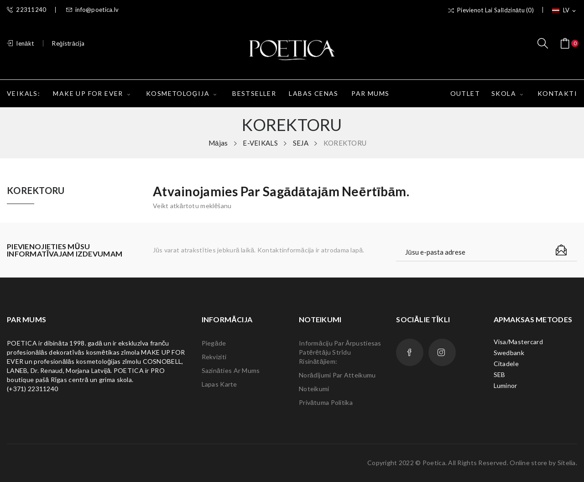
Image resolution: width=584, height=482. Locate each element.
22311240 (27, 9)
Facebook (409, 352)
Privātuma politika (326, 402)
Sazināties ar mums (231, 370)
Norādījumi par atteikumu (337, 375)
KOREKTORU (36, 191)
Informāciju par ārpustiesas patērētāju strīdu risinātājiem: (340, 352)
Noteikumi (314, 389)
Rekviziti (214, 357)
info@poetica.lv (92, 9)
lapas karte (219, 384)
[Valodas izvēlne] (564, 10)
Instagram (442, 352)
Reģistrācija (68, 43)
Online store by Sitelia (542, 462)
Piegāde (214, 343)
